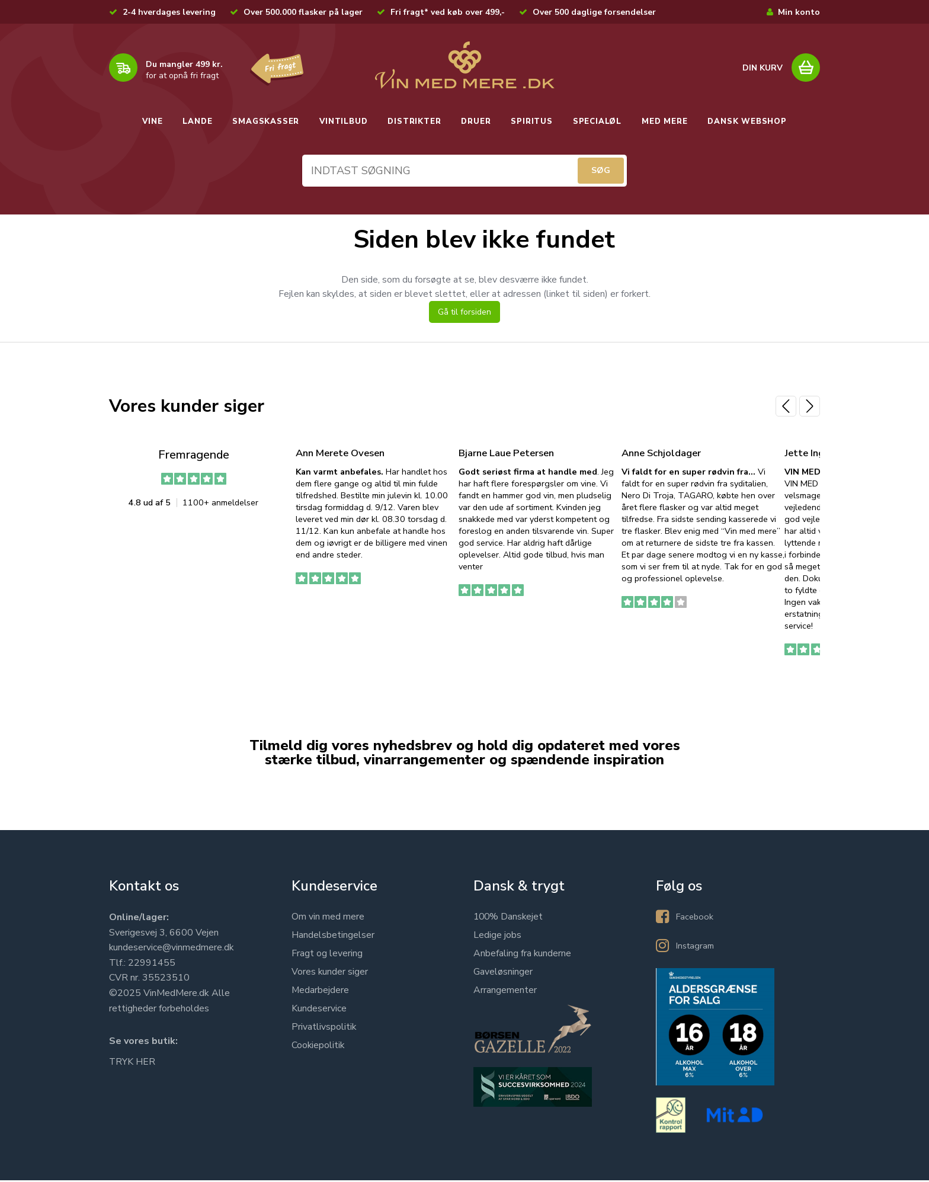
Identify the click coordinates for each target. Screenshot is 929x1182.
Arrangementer (505, 991)
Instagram (696, 947)
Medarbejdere (320, 991)
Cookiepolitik (318, 1046)
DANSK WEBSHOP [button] (746, 121)
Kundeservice (319, 1010)
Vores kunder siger (330, 973)
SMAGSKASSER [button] (265, 121)
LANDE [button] (197, 121)
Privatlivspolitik (324, 1028)
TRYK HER (132, 1063)
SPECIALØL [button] (597, 121)
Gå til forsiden (464, 314)
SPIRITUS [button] (531, 121)
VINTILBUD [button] (343, 121)
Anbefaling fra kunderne (522, 955)
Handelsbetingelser (332, 936)
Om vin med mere (327, 918)
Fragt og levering (327, 955)
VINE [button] (152, 121)
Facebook (696, 918)
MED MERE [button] (664, 121)
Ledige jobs (497, 936)
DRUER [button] (476, 121)
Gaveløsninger (503, 973)
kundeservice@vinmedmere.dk (172, 949)
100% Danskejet (509, 918)
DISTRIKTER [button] (414, 121)
